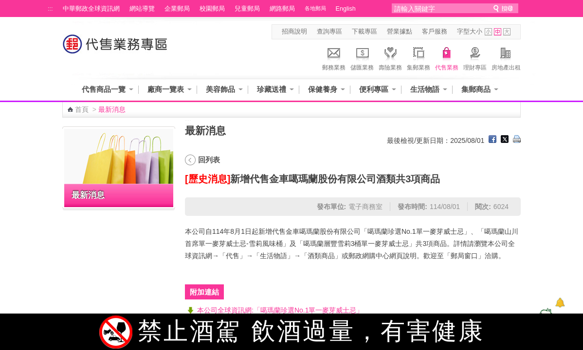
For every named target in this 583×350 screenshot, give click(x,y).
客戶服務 (434, 31)
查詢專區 (329, 31)
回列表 (209, 160)
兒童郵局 (247, 8)
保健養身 (322, 89)
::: (50, 8)
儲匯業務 (362, 57)
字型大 (506, 31)
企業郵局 (177, 8)
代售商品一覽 (104, 89)
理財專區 (475, 57)
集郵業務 (418, 57)
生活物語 (424, 89)
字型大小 (469, 31)
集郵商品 (476, 89)
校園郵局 (212, 8)
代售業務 (446, 57)
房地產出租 (506, 57)
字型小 (488, 31)
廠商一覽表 (165, 89)
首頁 (82, 109)
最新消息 (88, 195)
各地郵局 (315, 8)
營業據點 (399, 31)
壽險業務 (390, 57)
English (346, 8)
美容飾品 (220, 89)
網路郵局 (282, 8)
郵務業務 (334, 57)
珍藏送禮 (271, 89)
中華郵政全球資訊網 (91, 8)
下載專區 (364, 31)
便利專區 (373, 89)
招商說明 (294, 31)
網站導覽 (142, 8)
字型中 (497, 31)
